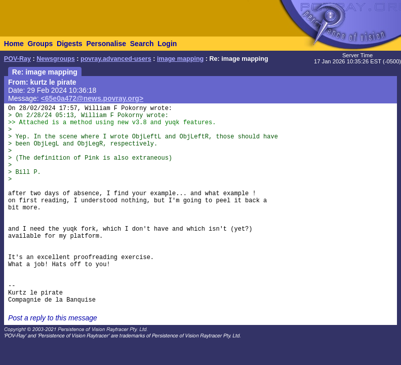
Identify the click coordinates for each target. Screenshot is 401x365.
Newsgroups (55, 58)
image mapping (180, 58)
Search (142, 44)
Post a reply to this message (52, 318)
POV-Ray (17, 58)
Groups (40, 44)
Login (167, 44)
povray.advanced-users (116, 58)
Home (14, 44)
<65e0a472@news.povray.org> (92, 98)
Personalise (106, 44)
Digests (70, 44)
